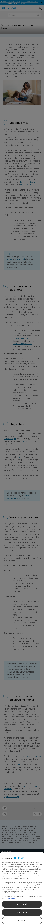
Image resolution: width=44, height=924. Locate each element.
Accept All (22, 904)
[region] (22, 888)
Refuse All (22, 912)
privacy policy (9, 898)
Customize (22, 920)
